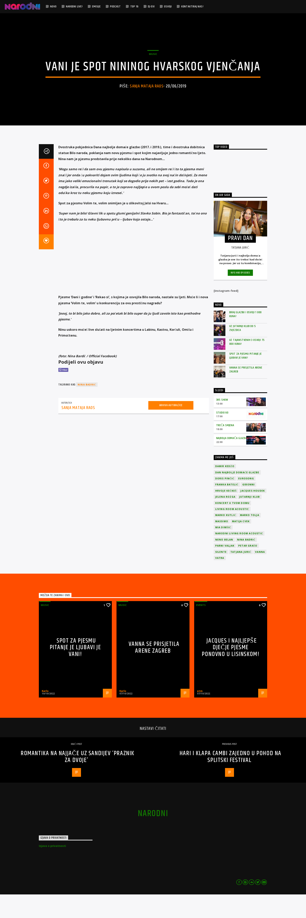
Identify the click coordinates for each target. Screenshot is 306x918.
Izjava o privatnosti (52, 869)
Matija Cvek (241, 545)
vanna (260, 575)
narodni (153, 837)
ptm (200, 714)
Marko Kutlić (225, 539)
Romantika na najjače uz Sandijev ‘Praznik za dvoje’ (77, 780)
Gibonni (248, 508)
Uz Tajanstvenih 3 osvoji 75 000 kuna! (247, 365)
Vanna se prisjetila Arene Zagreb (245, 393)
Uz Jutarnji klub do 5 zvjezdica (242, 351)
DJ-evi (151, 6)
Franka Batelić (226, 508)
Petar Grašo (247, 569)
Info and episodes (240, 296)
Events (201, 628)
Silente (221, 575)
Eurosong (246, 502)
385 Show (222, 423)
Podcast (115, 6)
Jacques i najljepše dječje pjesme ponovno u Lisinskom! (230, 671)
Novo (53, 6)
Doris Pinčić (225, 502)
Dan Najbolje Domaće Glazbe (237, 496)
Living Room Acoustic (232, 532)
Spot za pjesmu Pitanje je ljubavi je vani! (245, 379)
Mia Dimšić (223, 551)
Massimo (221, 545)
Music (153, 66)
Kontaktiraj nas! (192, 6)
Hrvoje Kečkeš (226, 514)
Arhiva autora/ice (171, 428)
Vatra (219, 581)
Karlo (45, 714)
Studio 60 (222, 436)
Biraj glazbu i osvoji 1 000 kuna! (245, 338)
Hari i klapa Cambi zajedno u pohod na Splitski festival (230, 780)
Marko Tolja (249, 539)
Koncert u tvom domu (232, 526)
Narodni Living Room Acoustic (239, 557)
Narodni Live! (74, 6)
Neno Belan (224, 563)
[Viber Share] (63, 393)
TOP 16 (134, 6)
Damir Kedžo (224, 490)
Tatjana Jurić (240, 575)
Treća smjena (225, 449)
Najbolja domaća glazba (231, 461)
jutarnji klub (249, 520)
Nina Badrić (87, 408)
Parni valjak (224, 569)
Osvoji (168, 6)
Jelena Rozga (225, 520)
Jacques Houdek (252, 514)
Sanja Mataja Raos (146, 97)
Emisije (96, 6)
